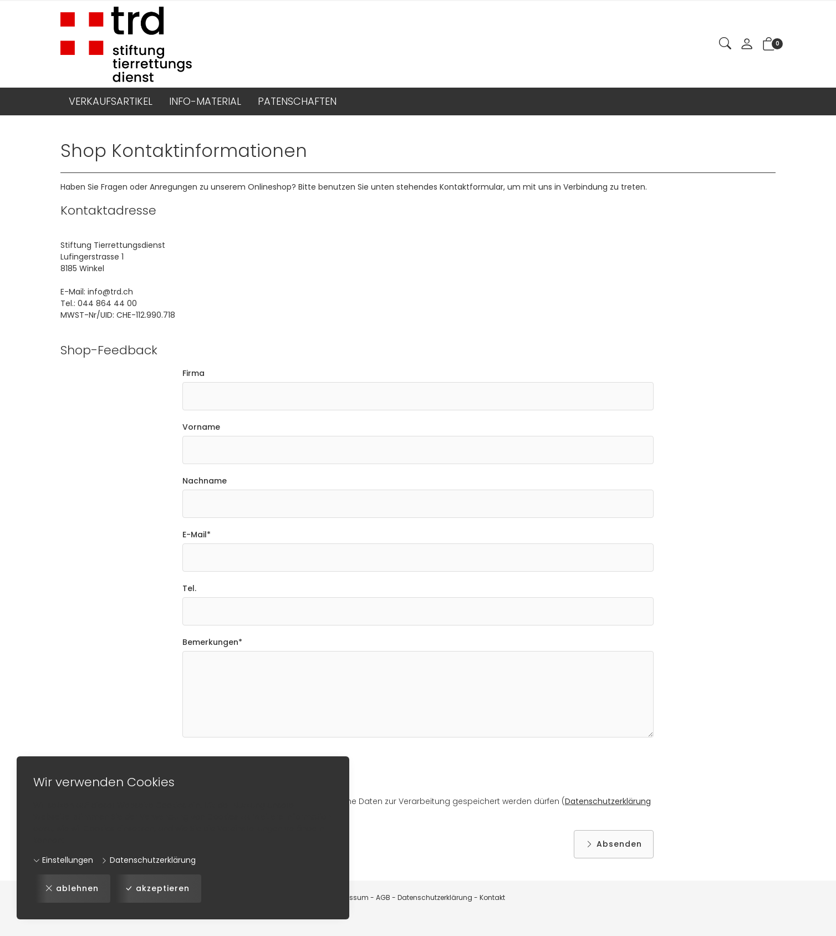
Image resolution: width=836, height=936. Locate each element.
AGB (383, 897)
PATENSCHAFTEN (297, 101)
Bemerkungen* (212, 642)
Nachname (204, 480)
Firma (193, 373)
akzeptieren (157, 888)
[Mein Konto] (747, 45)
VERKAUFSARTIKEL (110, 101)
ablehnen (72, 888)
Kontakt (492, 897)
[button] (725, 44)
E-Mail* (196, 534)
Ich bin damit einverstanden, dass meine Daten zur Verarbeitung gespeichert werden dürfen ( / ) (416, 807)
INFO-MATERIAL (205, 101)
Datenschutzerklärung (148, 860)
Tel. (189, 588)
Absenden (613, 844)
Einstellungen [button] (63, 860)
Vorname (201, 427)
